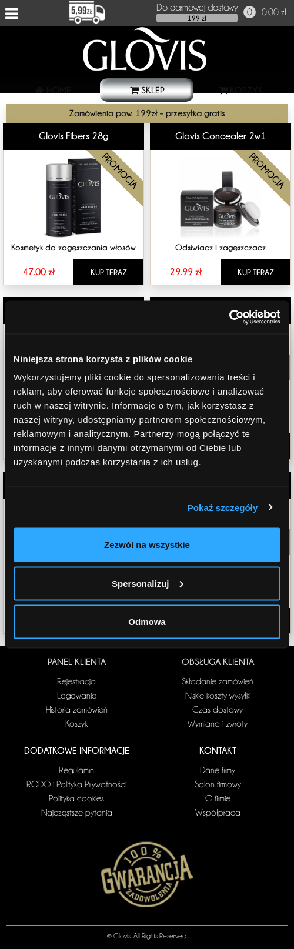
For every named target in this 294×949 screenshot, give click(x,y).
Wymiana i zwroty (218, 724)
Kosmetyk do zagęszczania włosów (73, 247)
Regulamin (76, 770)
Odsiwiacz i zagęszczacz (220, 247)
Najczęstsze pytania (76, 812)
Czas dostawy (217, 709)
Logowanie (76, 695)
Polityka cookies (76, 798)
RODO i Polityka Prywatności (76, 784)
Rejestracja (76, 681)
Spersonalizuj (147, 583)
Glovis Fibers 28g (74, 136)
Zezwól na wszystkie (147, 545)
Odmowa (146, 622)
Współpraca (217, 812)
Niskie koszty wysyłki (217, 695)
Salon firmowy (218, 784)
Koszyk (76, 724)
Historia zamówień (77, 709)
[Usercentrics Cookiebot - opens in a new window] (229, 317)
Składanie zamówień (217, 681)
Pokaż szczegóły (223, 507)
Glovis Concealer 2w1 (220, 136)
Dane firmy (217, 770)
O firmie (217, 798)
